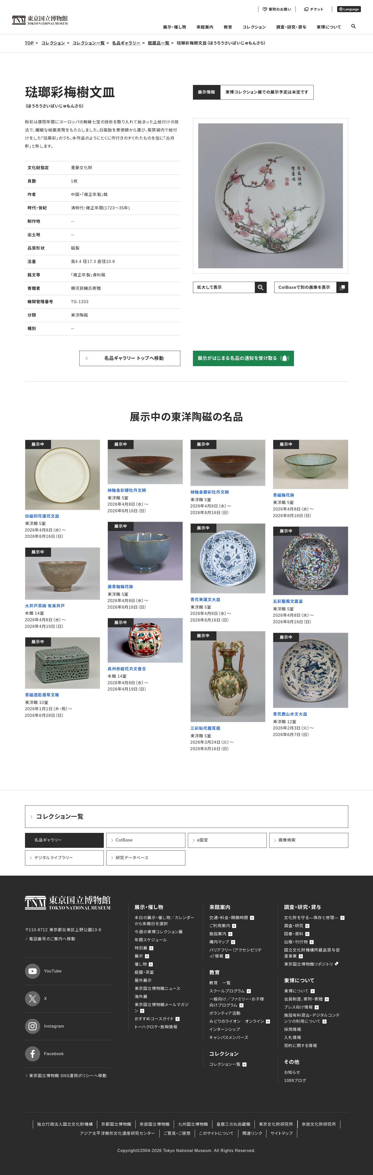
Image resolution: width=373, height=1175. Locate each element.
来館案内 (205, 27)
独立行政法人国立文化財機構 (65, 1124)
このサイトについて (216, 1133)
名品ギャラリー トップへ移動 (134, 358)
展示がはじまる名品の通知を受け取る (237, 358)
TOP (29, 43)
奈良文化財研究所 (319, 1124)
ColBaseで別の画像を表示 (304, 287)
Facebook (44, 1053)
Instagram (44, 1026)
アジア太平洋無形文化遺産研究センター (117, 1133)
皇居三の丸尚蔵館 (233, 1124)
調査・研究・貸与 (291, 27)
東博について (329, 27)
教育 (228, 27)
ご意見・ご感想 (177, 1133)
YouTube (43, 971)
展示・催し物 (174, 27)
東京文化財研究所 (276, 1124)
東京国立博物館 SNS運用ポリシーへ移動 (66, 1076)
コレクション (254, 27)
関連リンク (252, 1133)
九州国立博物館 (193, 1124)
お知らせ (292, 1072)
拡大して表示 (209, 287)
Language (349, 9)
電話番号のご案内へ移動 (50, 939)
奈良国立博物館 (155, 1124)
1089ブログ (295, 1080)
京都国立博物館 (116, 1124)
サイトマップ (281, 1133)
